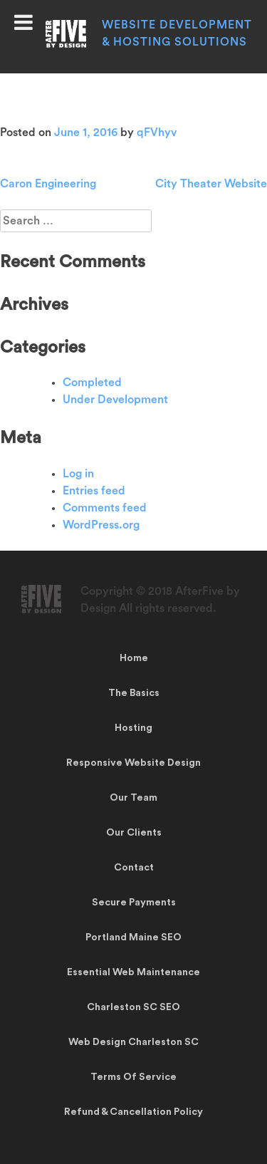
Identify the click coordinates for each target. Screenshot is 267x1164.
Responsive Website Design (133, 763)
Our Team (133, 798)
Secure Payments (134, 903)
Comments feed (105, 508)
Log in (78, 473)
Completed (92, 382)
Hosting (133, 728)
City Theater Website (211, 183)
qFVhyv (157, 132)
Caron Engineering (48, 183)
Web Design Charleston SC (133, 1042)
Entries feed (94, 491)
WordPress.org (101, 525)
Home (134, 658)
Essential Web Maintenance (133, 972)
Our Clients (134, 833)
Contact (134, 868)
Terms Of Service (133, 1077)
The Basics (133, 693)
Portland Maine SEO (133, 937)
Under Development (115, 399)
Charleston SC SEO (133, 1007)
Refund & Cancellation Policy (133, 1112)
